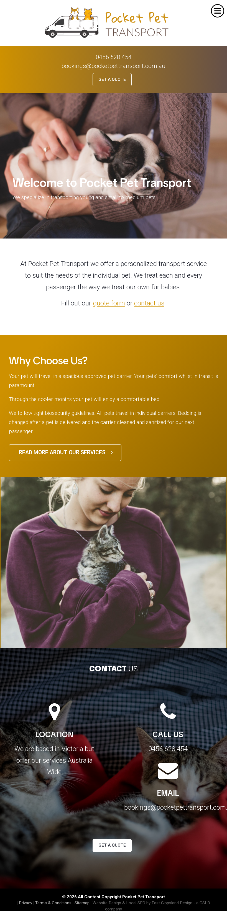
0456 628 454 (114, 57)
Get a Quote (112, 79)
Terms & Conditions (53, 902)
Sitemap (82, 902)
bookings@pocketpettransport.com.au (113, 65)
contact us (149, 303)
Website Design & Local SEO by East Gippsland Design (142, 902)
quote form (109, 303)
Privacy (25, 902)
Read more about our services (66, 452)
